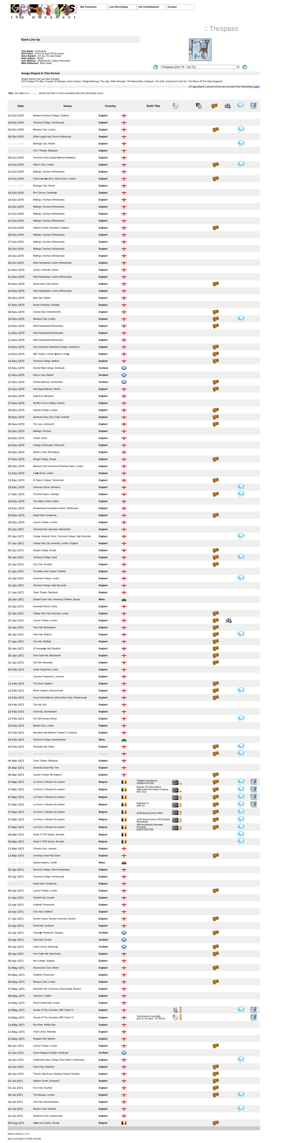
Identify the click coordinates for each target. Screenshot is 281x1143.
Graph (256, 86)
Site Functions (88, 6)
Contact (172, 6)
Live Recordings (118, 6)
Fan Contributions (148, 6)
